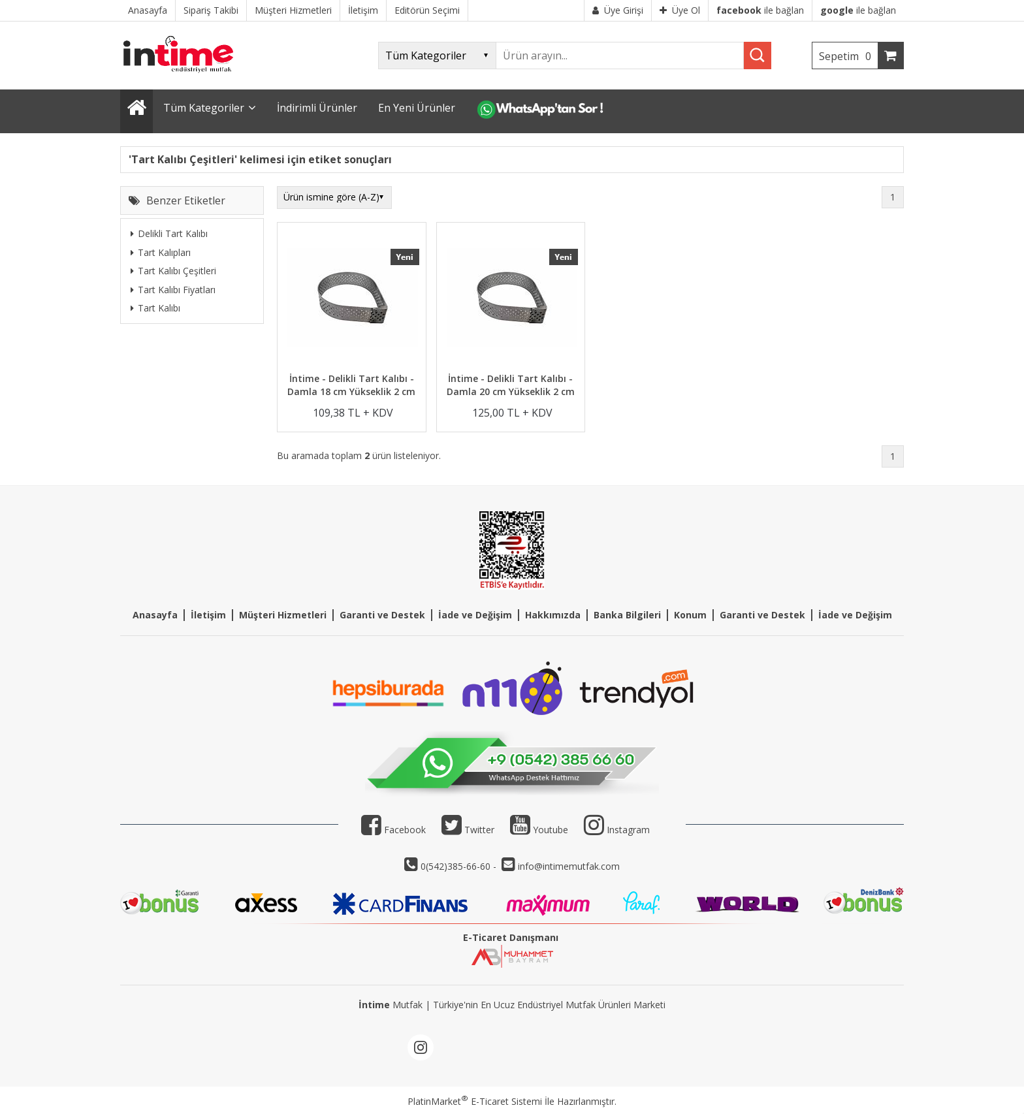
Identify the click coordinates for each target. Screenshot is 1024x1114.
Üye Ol (680, 10)
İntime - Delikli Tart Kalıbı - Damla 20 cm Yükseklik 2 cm (511, 385)
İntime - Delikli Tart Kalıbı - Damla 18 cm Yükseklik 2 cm (351, 385)
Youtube (539, 829)
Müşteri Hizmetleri (283, 615)
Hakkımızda (553, 615)
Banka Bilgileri (627, 615)
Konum (690, 615)
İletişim (208, 615)
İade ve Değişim (475, 615)
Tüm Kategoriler (203, 108)
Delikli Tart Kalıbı (169, 233)
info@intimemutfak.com (569, 866)
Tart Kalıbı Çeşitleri (173, 270)
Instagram (628, 829)
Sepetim (848, 56)
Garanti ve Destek (382, 615)
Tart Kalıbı (155, 308)
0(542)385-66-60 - (460, 866)
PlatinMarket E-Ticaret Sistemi (475, 1101)
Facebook (393, 829)
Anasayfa (155, 615)
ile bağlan (760, 10)
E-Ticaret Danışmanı (510, 937)
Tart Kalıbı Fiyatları (173, 289)
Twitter (467, 829)
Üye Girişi (617, 10)
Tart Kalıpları (161, 252)
